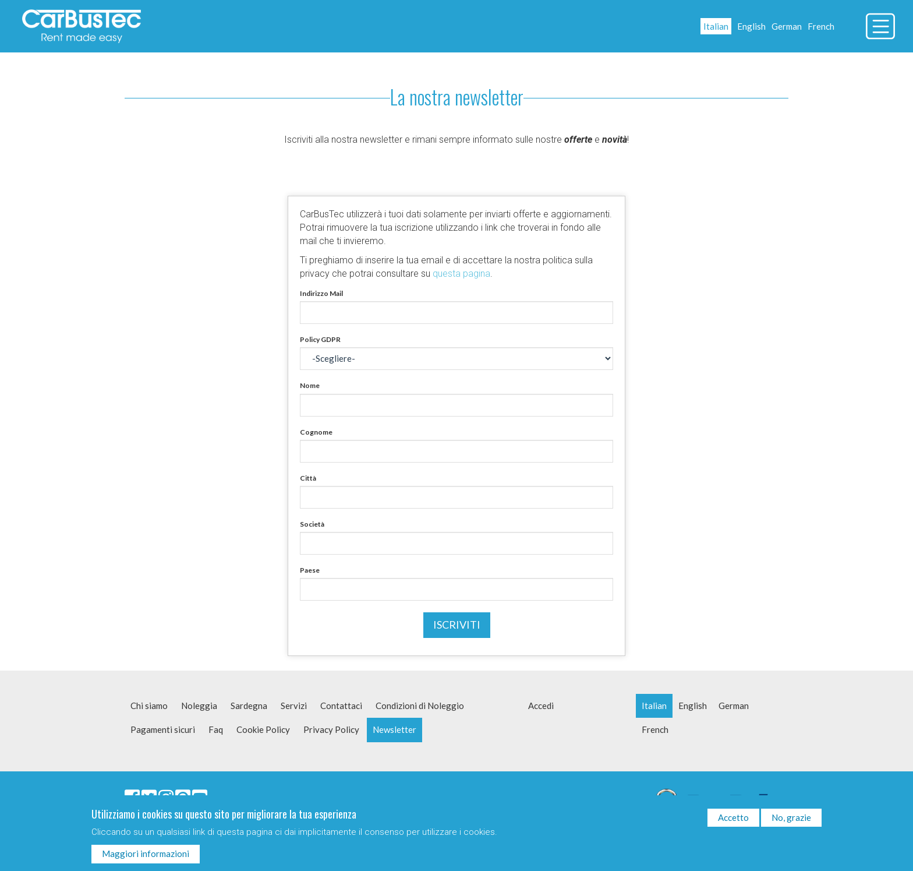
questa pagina (461, 273)
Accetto (733, 820)
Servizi (294, 705)
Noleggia (199, 705)
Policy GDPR (320, 339)
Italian (715, 26)
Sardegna (249, 705)
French (821, 26)
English (751, 26)
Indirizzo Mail (321, 293)
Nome (310, 385)
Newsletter (394, 729)
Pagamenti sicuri (162, 729)
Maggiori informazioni (145, 856)
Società (312, 524)
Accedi (541, 705)
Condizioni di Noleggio (420, 705)
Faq (215, 729)
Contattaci (341, 705)
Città (308, 478)
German (787, 26)
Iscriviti (456, 624)
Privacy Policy (331, 729)
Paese (310, 570)
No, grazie (791, 820)
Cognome (316, 432)
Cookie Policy (263, 729)
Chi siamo (149, 705)
